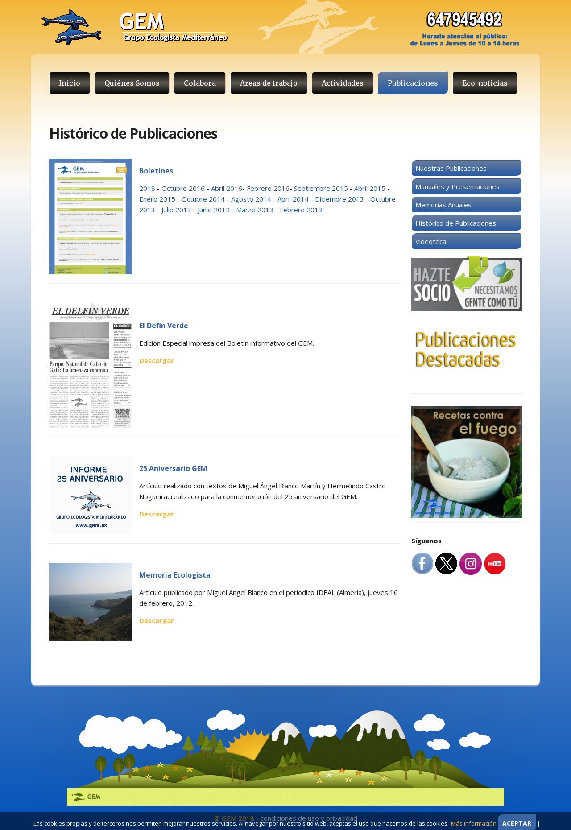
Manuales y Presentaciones (457, 186)
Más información (474, 823)
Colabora (200, 82)
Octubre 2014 (203, 198)
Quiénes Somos (132, 82)
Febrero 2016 (268, 188)
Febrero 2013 (301, 209)
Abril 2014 (293, 198)
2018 (147, 188)
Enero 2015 (157, 198)
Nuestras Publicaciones (451, 168)
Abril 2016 (226, 188)
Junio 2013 (214, 209)
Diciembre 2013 (339, 198)
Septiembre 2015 (322, 188)
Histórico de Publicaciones (455, 223)
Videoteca (430, 241)
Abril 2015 (369, 188)
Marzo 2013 (254, 209)
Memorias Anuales (443, 204)
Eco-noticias (485, 82)
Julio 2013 (176, 209)
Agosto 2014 (251, 198)
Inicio (69, 82)
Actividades (343, 82)
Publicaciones (413, 82)
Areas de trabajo (269, 82)
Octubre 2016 (183, 188)
